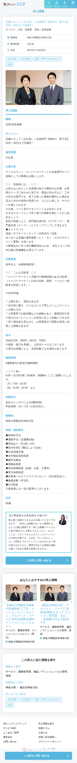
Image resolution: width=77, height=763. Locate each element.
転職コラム (44, 728)
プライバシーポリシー (49, 741)
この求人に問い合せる (38, 560)
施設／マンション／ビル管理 (50, 671)
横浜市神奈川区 (29, 687)
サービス (11, 671)
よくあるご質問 (11, 732)
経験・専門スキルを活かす (47, 59)
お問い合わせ (10, 741)
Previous (5, 602)
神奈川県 (11, 687)
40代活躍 (12, 59)
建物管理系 (24, 671)
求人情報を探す (46, 723)
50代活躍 (25, 59)
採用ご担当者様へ (47, 737)
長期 (10, 64)
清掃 (8, 675)
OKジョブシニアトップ (15, 723)
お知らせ (42, 732)
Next (71, 602)
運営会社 (7, 737)
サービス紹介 (10, 728)
